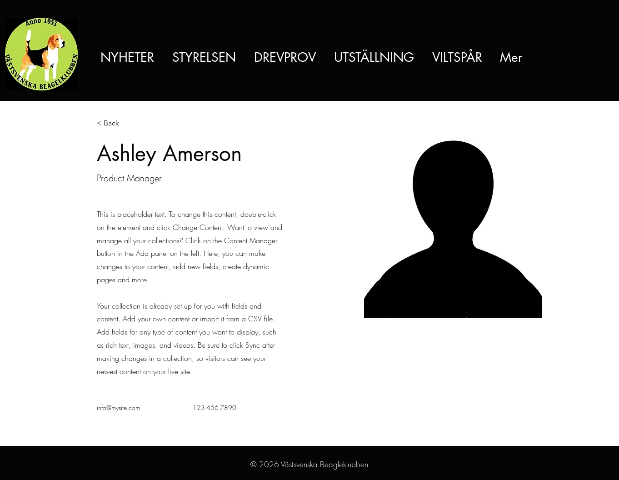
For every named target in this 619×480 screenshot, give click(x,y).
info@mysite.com (118, 407)
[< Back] (115, 123)
